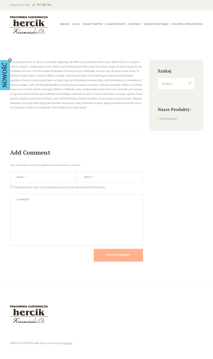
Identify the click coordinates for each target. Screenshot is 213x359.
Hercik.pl (68, 347)
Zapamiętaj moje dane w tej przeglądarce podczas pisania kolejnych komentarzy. (59, 188)
